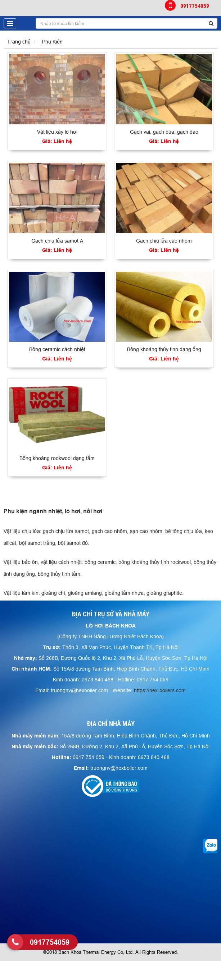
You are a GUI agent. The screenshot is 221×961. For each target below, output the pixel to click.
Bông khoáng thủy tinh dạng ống (164, 349)
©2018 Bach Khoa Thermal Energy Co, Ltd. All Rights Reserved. (110, 952)
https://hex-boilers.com (160, 690)
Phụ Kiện (52, 42)
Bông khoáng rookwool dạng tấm (57, 458)
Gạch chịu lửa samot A (57, 241)
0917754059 (187, 5)
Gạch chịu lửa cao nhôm (164, 241)
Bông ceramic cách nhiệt (57, 349)
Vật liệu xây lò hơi (57, 132)
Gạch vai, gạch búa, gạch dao (164, 132)
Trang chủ (19, 42)
